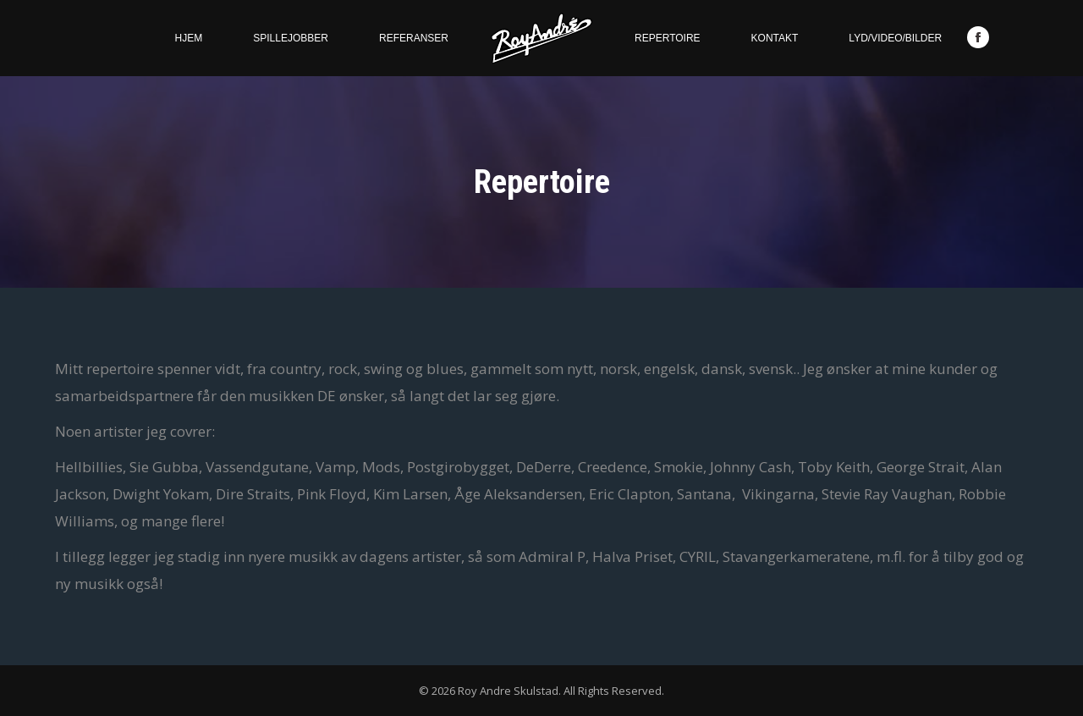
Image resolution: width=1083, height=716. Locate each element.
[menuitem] (189, 38)
